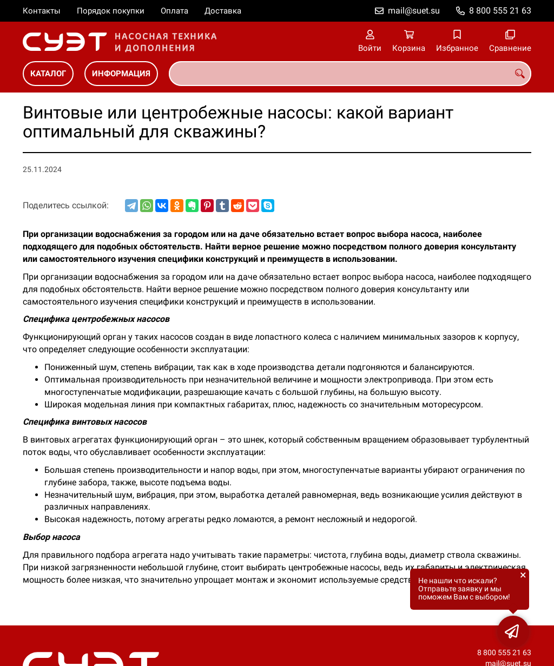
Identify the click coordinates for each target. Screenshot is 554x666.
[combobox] (350, 73)
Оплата (174, 11)
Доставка (223, 11)
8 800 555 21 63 (500, 10)
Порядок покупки (110, 11)
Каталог (48, 73)
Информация (121, 73)
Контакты (42, 11)
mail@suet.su (414, 10)
